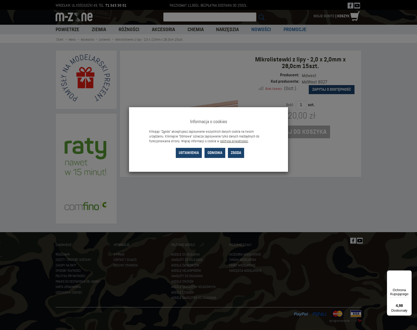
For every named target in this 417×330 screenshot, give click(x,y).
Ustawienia (189, 153)
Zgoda (236, 153)
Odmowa (214, 153)
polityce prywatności (234, 141)
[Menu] (408, 273)
